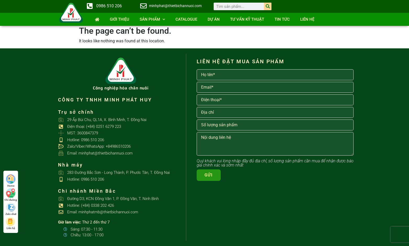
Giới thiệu (119, 19)
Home (10, 180)
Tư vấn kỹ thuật (247, 19)
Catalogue (186, 19)
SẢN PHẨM (152, 19)
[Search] (267, 6)
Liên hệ (307, 19)
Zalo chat (10, 209)
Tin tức (282, 19)
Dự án (214, 19)
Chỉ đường (10, 194)
